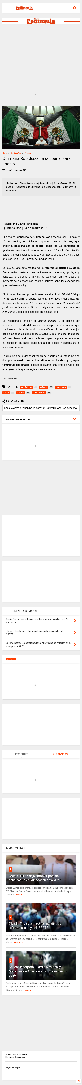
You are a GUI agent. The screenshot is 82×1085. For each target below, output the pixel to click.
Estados (28, 153)
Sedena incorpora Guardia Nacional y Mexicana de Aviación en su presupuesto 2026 (38, 971)
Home (4, 153)
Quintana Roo (16, 153)
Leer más (20, 895)
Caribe (11, 659)
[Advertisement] (40, 52)
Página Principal (12, 1068)
